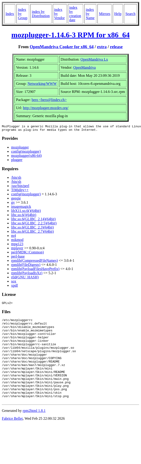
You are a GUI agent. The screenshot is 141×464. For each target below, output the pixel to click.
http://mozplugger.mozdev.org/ (46, 108)
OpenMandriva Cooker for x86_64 (62, 46)
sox (13, 283)
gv (13, 204)
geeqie (16, 200)
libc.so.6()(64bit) (23, 216)
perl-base (18, 258)
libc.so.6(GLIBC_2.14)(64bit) (33, 220)
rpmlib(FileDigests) (25, 266)
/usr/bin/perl (20, 187)
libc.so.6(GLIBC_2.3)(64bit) (32, 229)
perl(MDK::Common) (27, 254)
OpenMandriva (84, 67)
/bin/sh (16, 179)
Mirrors (104, 14)
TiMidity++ (19, 191)
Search (130, 14)
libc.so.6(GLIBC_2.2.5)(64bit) (33, 224)
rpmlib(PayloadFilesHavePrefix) (35, 270)
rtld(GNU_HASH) (25, 278)
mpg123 (17, 245)
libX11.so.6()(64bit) (26, 212)
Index (10, 14)
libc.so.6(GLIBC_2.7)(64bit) (32, 233)
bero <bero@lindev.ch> (49, 100)
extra (102, 46)
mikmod (17, 241)
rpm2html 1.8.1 (34, 429)
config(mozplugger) (26, 153)
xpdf (14, 287)
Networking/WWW (42, 84)
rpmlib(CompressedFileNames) (34, 262)
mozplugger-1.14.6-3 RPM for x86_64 (70, 35)
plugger (16, 161)
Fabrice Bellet (12, 437)
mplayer (17, 249)
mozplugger (20, 149)
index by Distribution (41, 14)
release (116, 46)
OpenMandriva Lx (94, 59)
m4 (13, 237)
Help (117, 14)
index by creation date (75, 14)
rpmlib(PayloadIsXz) (26, 274)
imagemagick (21, 208)
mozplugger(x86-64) (26, 157)
